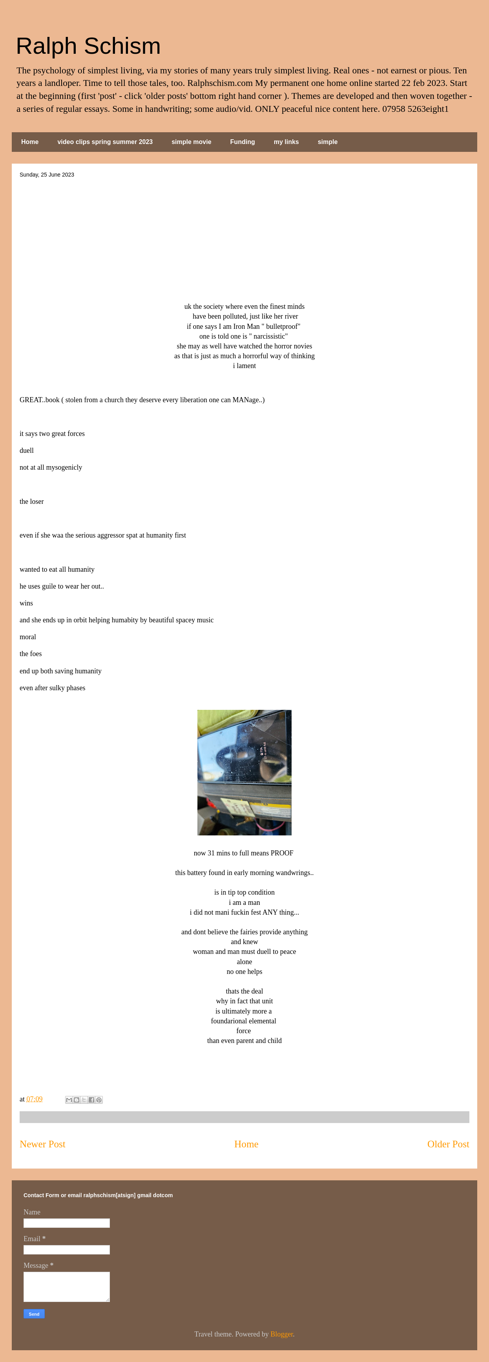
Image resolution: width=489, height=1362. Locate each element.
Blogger (281, 1334)
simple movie (191, 142)
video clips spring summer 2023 (105, 142)
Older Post (448, 1144)
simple (328, 142)
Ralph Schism (88, 46)
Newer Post (43, 1144)
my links (286, 142)
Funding (242, 142)
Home (29, 142)
